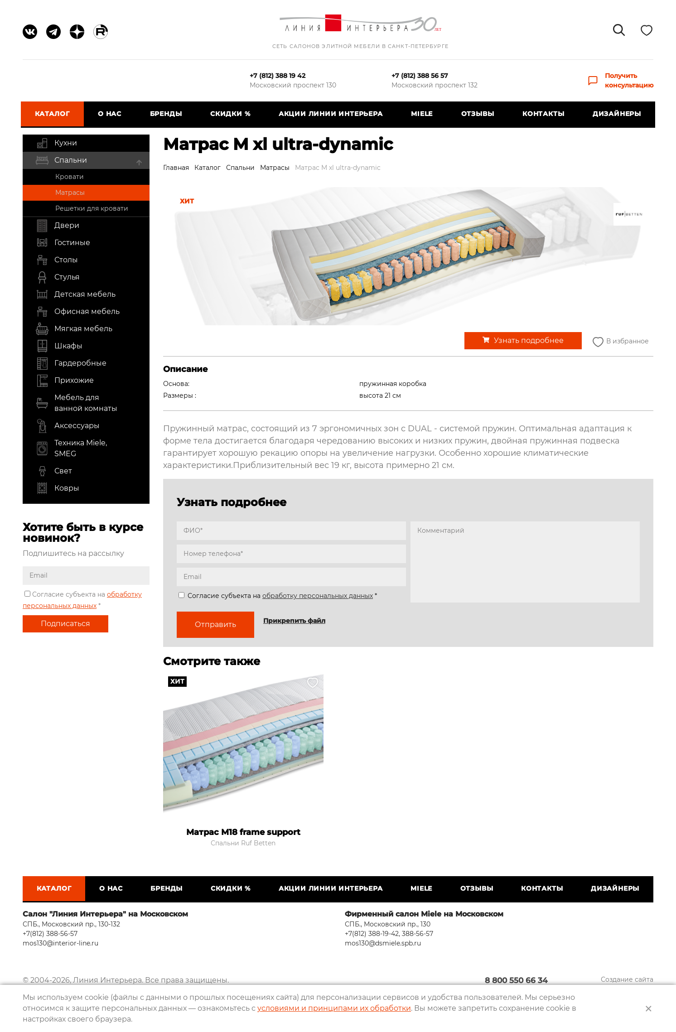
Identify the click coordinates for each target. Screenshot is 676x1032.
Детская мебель (75, 294)
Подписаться (65, 623)
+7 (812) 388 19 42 (277, 76)
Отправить (215, 624)
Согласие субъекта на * (278, 596)
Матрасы (70, 192)
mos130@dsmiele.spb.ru (383, 943)
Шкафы (58, 346)
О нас (111, 114)
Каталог (54, 114)
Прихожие (64, 380)
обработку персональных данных (317, 596)
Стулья (57, 277)
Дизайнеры (615, 114)
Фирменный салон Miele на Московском (424, 914)
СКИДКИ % (231, 114)
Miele (421, 114)
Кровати (69, 177)
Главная (176, 168)
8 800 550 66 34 (530, 981)
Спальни (61, 160)
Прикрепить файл (294, 621)
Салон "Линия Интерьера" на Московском (105, 914)
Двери (57, 225)
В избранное (620, 341)
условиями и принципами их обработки (334, 1008)
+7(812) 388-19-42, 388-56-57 (389, 934)
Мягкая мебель (73, 329)
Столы (56, 260)
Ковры (57, 488)
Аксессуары (67, 425)
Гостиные (62, 242)
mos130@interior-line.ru (60, 943)
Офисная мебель (77, 311)
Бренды (166, 114)
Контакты (542, 114)
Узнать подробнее (529, 340)
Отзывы (476, 114)
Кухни (56, 143)
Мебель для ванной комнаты (76, 403)
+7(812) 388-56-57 (50, 934)
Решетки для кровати (91, 208)
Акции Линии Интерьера (331, 114)
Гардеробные (70, 363)
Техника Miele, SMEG (71, 448)
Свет (53, 471)
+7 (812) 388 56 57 (419, 76)
